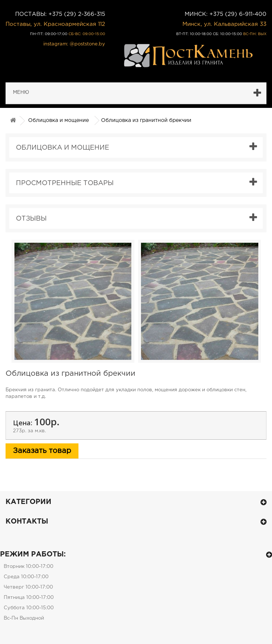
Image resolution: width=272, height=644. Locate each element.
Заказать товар (42, 450)
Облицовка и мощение (58, 120)
